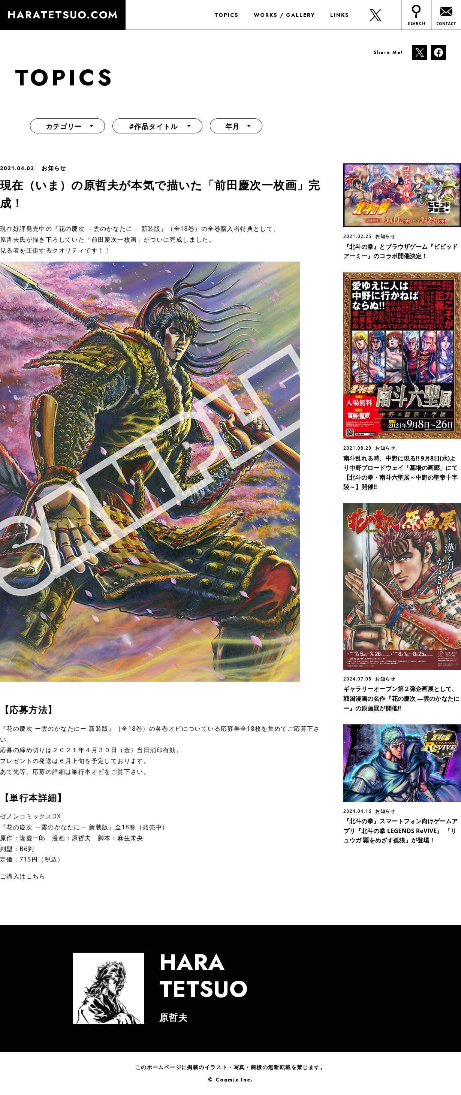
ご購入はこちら (23, 876)
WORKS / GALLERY (283, 15)
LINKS (339, 15)
